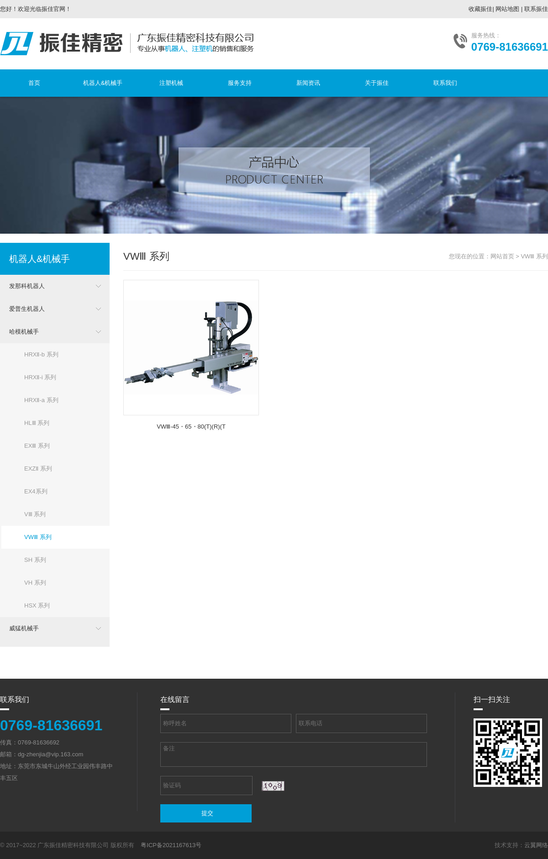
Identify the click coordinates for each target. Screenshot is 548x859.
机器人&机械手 (103, 82)
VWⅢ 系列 (38, 537)
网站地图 (507, 8)
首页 (34, 82)
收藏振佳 (480, 8)
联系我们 (445, 82)
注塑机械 (171, 82)
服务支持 (240, 82)
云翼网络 (536, 845)
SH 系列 (35, 559)
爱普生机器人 (27, 308)
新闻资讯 (308, 82)
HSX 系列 (37, 605)
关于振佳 (377, 82)
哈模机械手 (24, 331)
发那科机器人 (27, 286)
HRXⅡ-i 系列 (40, 377)
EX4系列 (35, 491)
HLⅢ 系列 (36, 422)
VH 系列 (35, 582)
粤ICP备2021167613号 (171, 845)
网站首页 (502, 256)
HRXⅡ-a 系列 (41, 400)
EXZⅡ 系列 (38, 468)
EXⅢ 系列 (37, 445)
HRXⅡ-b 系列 (41, 354)
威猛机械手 (24, 628)
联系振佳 (536, 8)
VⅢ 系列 (35, 514)
